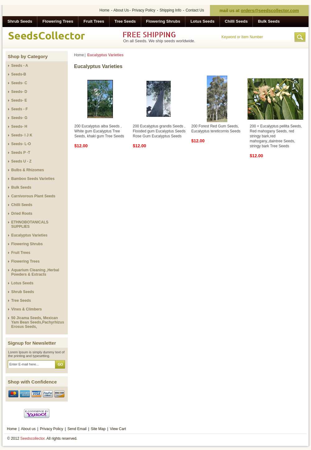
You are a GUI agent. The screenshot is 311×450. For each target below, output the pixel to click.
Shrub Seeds (19, 21)
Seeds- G (19, 118)
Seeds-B (18, 74)
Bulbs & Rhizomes (27, 170)
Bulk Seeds (269, 21)
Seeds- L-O (21, 144)
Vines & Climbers (26, 309)
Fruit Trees (93, 21)
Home (104, 10)
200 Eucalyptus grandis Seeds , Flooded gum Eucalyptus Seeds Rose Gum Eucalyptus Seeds (159, 131)
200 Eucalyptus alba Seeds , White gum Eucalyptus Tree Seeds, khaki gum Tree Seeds (99, 131)
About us (28, 429)
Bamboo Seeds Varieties (32, 179)
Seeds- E (19, 100)
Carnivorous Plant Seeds (33, 196)
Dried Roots (21, 213)
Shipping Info (170, 10)
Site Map (98, 429)
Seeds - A (19, 65)
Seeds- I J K (21, 135)
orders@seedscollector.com (270, 10)
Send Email (76, 429)
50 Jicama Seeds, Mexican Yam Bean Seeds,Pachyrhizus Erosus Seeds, (37, 322)
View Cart (118, 429)
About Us (121, 10)
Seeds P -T (20, 152)
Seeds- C (19, 83)
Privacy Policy (144, 10)
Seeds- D (19, 92)
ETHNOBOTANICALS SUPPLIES (30, 224)
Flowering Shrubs (163, 21)
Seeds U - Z (21, 161)
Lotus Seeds (202, 21)
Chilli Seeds (236, 21)
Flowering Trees (57, 21)
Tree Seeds (125, 21)
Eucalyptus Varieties (29, 235)
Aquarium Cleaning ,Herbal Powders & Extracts (35, 272)
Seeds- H (19, 126)
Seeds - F (19, 109)
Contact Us (195, 10)
